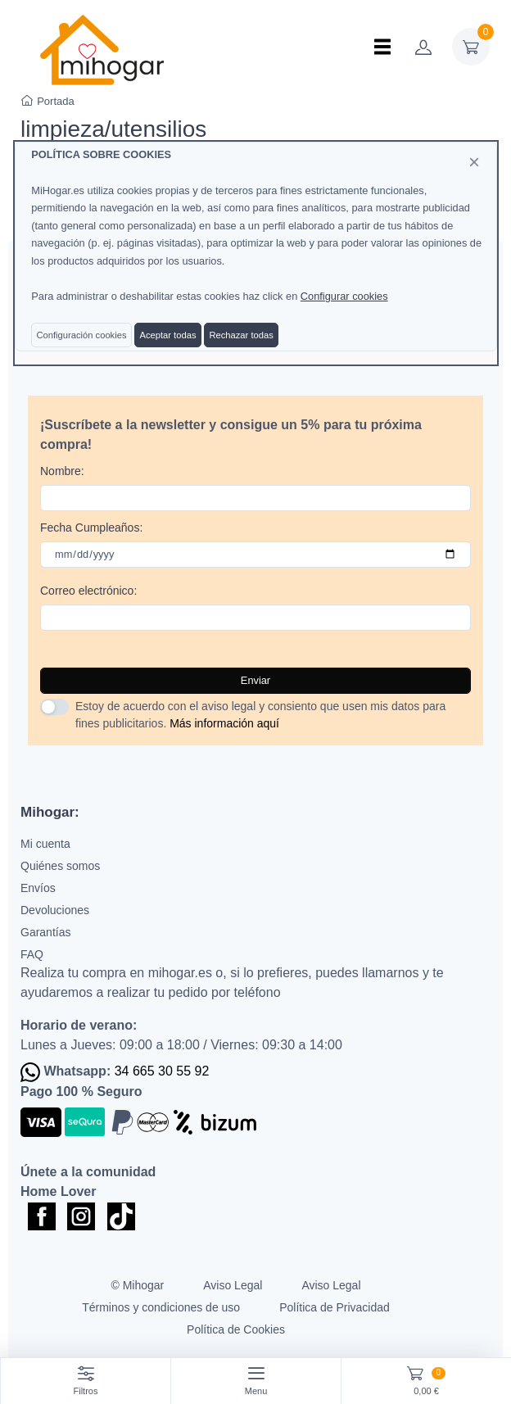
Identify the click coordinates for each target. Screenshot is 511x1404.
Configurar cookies (344, 296)
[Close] (474, 162)
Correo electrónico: (88, 590)
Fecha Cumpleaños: (91, 527)
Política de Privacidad (334, 1307)
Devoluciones (54, 910)
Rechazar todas (241, 335)
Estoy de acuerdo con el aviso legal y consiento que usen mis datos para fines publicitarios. (260, 715)
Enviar (255, 680)
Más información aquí (224, 723)
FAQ (31, 954)
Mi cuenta (45, 843)
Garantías (45, 932)
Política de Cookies (236, 1329)
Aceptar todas (167, 335)
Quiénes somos (60, 865)
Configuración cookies (81, 335)
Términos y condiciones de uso (161, 1307)
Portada (48, 101)
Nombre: (62, 471)
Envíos (38, 887)
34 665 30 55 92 (162, 1071)
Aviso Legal (232, 1285)
